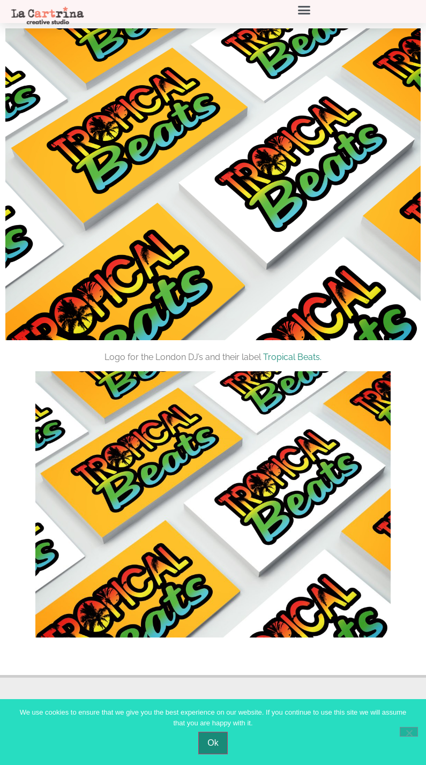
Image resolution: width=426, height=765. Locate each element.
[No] (409, 732)
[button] (304, 10)
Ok (212, 742)
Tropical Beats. (292, 357)
